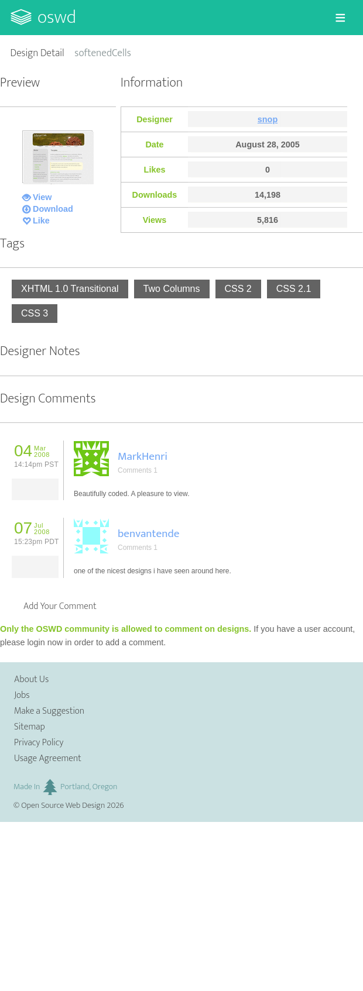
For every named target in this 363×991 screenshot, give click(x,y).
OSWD (56, 17)
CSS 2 (238, 289)
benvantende (148, 533)
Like (41, 220)
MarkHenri (142, 456)
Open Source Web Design (63, 806)
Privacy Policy (38, 743)
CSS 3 (34, 313)
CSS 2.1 (293, 289)
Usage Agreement (47, 758)
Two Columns (171, 289)
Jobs (22, 695)
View (42, 197)
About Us (31, 679)
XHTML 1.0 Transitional (70, 289)
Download (53, 209)
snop (268, 119)
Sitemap (29, 727)
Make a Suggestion (49, 711)
